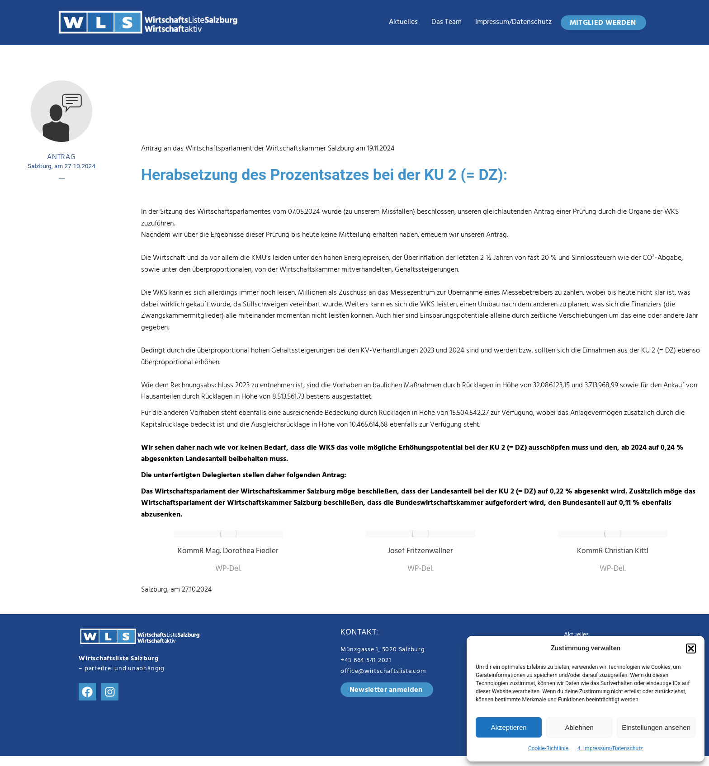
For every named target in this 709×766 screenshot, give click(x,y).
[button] (690, 648)
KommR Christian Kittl (612, 552)
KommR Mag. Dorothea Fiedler (228, 552)
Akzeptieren (508, 727)
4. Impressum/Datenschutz (610, 748)
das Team (446, 22)
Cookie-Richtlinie (548, 748)
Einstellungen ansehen (656, 727)
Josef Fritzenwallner (420, 552)
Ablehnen (579, 727)
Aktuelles (403, 22)
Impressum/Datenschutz (513, 22)
